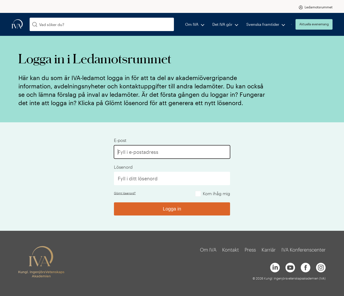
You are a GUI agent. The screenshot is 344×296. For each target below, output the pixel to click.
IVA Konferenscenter (303, 250)
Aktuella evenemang (314, 24)
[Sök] (34, 24)
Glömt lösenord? (125, 193)
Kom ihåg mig (216, 193)
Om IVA (192, 24)
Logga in (172, 208)
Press (250, 250)
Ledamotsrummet (319, 7)
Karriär (269, 250)
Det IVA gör (222, 24)
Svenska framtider (262, 24)
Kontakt (230, 250)
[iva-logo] (17, 24)
